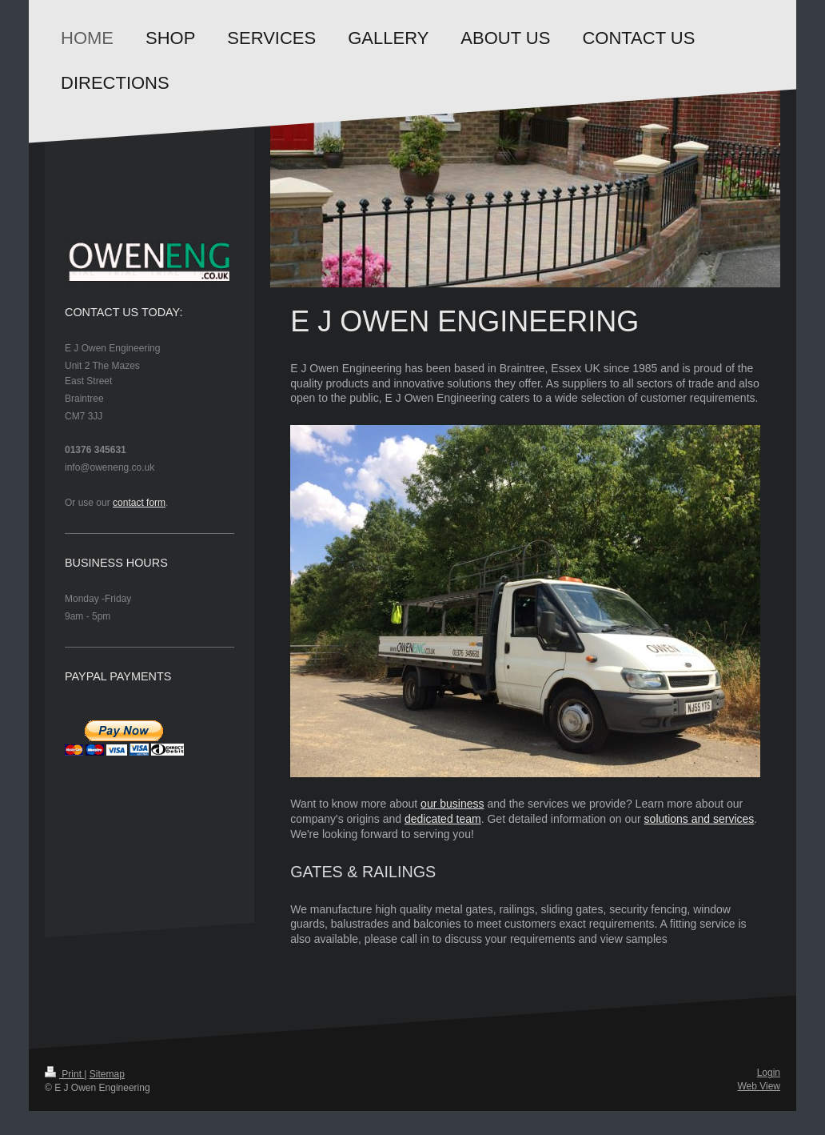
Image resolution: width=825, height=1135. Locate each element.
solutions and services (699, 818)
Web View (758, 1086)
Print (64, 1074)
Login (768, 1072)
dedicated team (443, 818)
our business (452, 803)
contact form (139, 502)
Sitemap (107, 1074)
